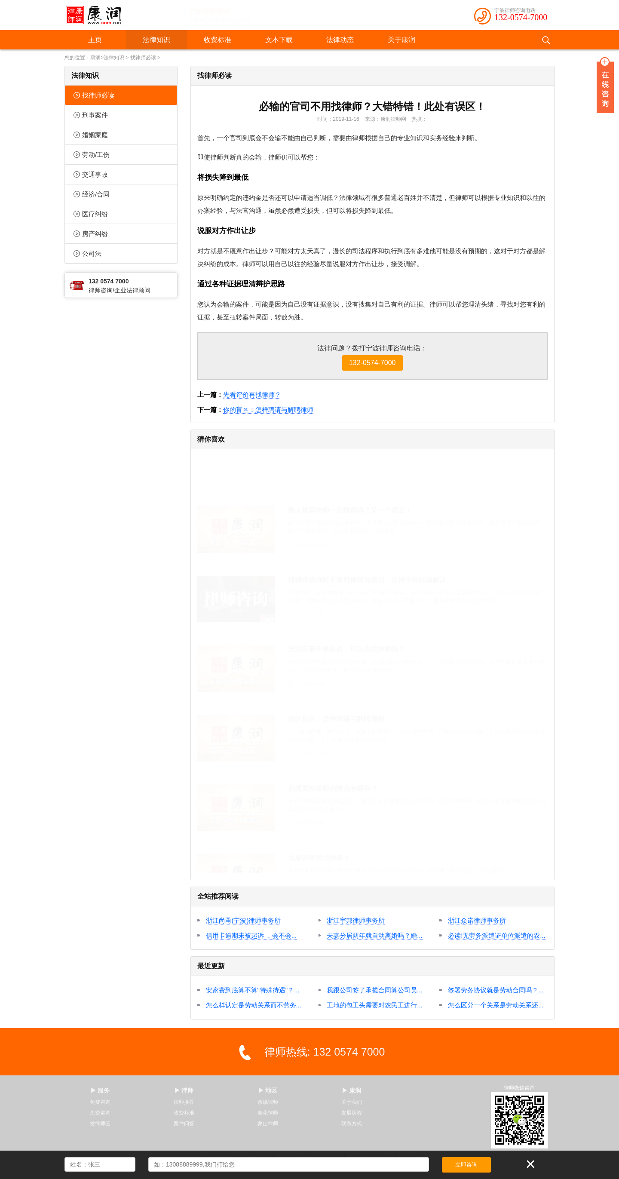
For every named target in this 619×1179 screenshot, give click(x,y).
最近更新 (211, 966)
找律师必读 (143, 58)
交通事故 (91, 174)
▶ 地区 (268, 1090)
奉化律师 (267, 1113)
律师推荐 (184, 1102)
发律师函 (100, 1124)
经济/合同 (92, 194)
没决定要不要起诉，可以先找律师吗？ (346, 607)
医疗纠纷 (91, 214)
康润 (95, 58)
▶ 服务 (100, 1090)
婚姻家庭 (91, 134)
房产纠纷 (91, 233)
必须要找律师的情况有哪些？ (332, 746)
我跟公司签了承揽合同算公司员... (375, 990)
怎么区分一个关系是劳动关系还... (496, 1005)
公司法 (87, 253)
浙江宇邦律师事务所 (356, 920)
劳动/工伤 (92, 154)
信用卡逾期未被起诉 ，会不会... (251, 935)
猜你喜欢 (211, 439)
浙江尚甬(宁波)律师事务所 (243, 920)
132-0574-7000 (520, 17)
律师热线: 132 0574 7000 (324, 1052)
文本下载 (279, 39)
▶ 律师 (184, 1090)
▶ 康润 (352, 1090)
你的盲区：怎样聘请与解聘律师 (268, 409)
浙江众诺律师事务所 (477, 920)
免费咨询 (100, 1102)
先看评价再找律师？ (252, 394)
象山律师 (267, 1124)
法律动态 (340, 39)
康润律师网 (393, 119)
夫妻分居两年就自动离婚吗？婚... (375, 935)
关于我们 (351, 1102)
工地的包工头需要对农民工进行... (375, 1005)
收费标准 (217, 39)
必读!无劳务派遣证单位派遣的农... (496, 935)
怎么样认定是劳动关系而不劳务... (254, 1005)
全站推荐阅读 (218, 896)
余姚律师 (267, 1102)
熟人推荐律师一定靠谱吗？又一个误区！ (350, 468)
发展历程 (351, 1113)
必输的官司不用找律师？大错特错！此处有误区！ (372, 106)
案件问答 (184, 1124)
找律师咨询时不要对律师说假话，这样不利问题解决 (367, 538)
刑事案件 (91, 115)
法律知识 (156, 39)
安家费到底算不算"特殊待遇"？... (253, 990)
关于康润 (401, 39)
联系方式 (351, 1124)
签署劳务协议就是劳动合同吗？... (496, 990)
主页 (95, 39)
